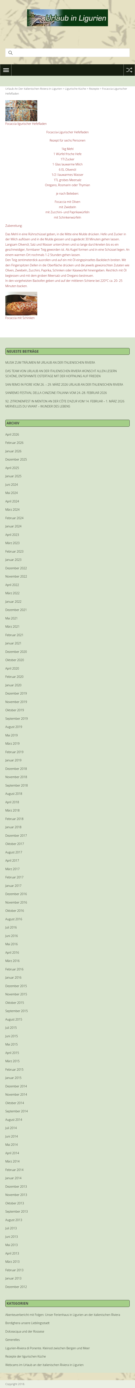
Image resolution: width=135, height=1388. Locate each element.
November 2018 (16, 777)
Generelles (12, 1340)
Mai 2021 (11, 618)
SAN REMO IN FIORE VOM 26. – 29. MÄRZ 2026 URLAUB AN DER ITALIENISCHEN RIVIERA (64, 384)
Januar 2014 (13, 1178)
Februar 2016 (14, 969)
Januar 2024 (13, 526)
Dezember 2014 (16, 1086)
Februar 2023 (14, 551)
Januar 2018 (13, 827)
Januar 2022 (13, 602)
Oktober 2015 (14, 1003)
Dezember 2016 (16, 894)
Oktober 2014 (14, 1103)
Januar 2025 (13, 476)
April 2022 (12, 585)
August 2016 (13, 919)
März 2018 (12, 810)
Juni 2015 (11, 1036)
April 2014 (12, 1153)
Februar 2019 (14, 752)
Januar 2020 (13, 685)
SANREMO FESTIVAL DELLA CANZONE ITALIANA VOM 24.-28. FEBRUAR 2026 (56, 393)
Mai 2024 (11, 493)
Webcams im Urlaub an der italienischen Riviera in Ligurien (44, 1365)
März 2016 (12, 961)
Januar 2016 (13, 977)
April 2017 (12, 860)
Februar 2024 (14, 518)
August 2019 (13, 727)
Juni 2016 (11, 936)
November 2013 (16, 1195)
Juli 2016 (11, 927)
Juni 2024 (11, 485)
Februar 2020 (14, 677)
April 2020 (12, 668)
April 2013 (12, 1253)
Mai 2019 (11, 735)
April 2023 (12, 535)
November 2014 (16, 1094)
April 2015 (12, 1053)
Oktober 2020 (14, 660)
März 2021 (12, 627)
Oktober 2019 (14, 710)
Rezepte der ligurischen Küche (25, 1356)
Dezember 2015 (16, 986)
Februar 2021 (14, 635)
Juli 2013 (11, 1228)
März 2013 (12, 1262)
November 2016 (16, 902)
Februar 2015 (14, 1069)
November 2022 (16, 576)
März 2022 (12, 593)
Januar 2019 (13, 760)
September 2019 (16, 719)
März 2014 (12, 1161)
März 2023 (12, 543)
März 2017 (12, 869)
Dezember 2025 (16, 459)
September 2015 (16, 1011)
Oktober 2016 (14, 911)
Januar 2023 (13, 560)
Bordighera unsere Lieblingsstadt (27, 1323)
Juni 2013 (11, 1237)
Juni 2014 (11, 1136)
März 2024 (12, 510)
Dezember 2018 (16, 769)
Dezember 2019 (16, 693)
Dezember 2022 (16, 568)
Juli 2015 (11, 1028)
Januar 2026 (13, 451)
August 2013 (13, 1220)
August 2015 (13, 1019)
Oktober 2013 (14, 1203)
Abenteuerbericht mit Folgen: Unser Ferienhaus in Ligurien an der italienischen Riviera (62, 1315)
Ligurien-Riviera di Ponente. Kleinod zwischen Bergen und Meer (47, 1348)
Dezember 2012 (16, 1287)
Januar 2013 (13, 1278)
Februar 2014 (14, 1170)
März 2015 (12, 1061)
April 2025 (12, 468)
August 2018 (13, 794)
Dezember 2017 (16, 836)
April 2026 (12, 434)
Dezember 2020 (16, 652)
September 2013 (16, 1211)
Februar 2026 (14, 443)
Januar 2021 (13, 643)
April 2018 (12, 802)
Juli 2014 (11, 1128)
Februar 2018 (14, 819)
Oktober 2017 (14, 844)
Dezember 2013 (16, 1186)
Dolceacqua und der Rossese (24, 1331)
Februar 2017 (14, 877)
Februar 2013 (14, 1270)
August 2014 (13, 1120)
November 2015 (16, 994)
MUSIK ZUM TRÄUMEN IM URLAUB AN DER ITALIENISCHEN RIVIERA (50, 362)
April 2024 (12, 501)
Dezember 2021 (16, 610)
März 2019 (12, 743)
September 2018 (16, 785)
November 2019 (16, 702)
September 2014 (16, 1111)
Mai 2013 (11, 1245)
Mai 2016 (11, 944)
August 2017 (13, 852)
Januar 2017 (13, 886)
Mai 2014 (11, 1145)
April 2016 (12, 953)
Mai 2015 (11, 1044)
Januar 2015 (13, 1078)
